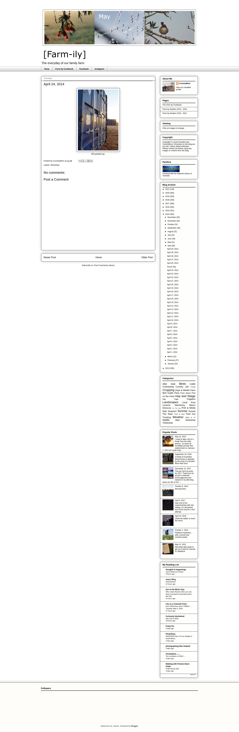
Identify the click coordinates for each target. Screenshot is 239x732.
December (172, 217)
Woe (177, 420)
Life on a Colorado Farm (176, 604)
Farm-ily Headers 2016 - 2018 (174, 109)
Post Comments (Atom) (104, 265)
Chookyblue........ (173, 654)
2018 (167, 200)
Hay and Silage (185, 396)
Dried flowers (171, 582)
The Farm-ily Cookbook (172, 105)
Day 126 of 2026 (172, 618)
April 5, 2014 (172, 338)
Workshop (55, 165)
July (169, 235)
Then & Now (179, 414)
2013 (167, 368)
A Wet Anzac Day (172, 669)
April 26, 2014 (172, 263)
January (171, 364)
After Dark (168, 384)
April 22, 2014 (172, 277)
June (170, 239)
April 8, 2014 (172, 327)
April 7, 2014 (172, 331)
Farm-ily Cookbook (64, 69)
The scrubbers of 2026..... (175, 656)
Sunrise (182, 411)
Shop (46, 69)
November (172, 221)
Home (99, 257)
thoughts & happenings (176, 569)
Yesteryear (167, 423)
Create (193, 387)
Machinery (180, 405)
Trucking (166, 417)
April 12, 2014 (172, 313)
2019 (167, 196)
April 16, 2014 (172, 299)
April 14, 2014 (172, 306)
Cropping (168, 390)
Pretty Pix (170, 626)
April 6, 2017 (180, 500)
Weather (178, 417)
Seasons (172, 411)
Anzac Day (171, 267)
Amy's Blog (171, 579)
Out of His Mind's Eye (175, 589)
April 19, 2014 (172, 288)
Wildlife (165, 420)
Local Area (188, 402)
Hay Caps (170, 399)
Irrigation (191, 399)
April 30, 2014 (172, 249)
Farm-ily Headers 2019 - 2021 (174, 113)
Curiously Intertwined (175, 616)
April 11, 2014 (172, 316)
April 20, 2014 (172, 284)
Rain (164, 411)
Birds (182, 383)
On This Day (176, 408)
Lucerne (166, 405)
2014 (167, 214)
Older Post (147, 257)
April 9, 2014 (172, 324)
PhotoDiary (170, 634)
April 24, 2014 (172, 270)
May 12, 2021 (180, 544)
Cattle (192, 384)
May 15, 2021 (180, 437)
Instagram (99, 69)
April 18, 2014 (172, 291)
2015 (167, 210)
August (171, 232)
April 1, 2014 (172, 352)
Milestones (166, 408)
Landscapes (170, 402)
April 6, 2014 (172, 334)
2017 (167, 203)
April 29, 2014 (172, 252)
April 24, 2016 (180, 516)
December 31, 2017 (183, 469)
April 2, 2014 (172, 349)
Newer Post (50, 257)
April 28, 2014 (172, 256)
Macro (192, 405)
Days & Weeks (182, 390)
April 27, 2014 (172, 260)
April (170, 246)
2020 (167, 193)
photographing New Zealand (178, 646)
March (170, 356)
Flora (176, 393)
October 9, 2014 (181, 486)
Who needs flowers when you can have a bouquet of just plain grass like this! (179, 594)
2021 (167, 189)
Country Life (182, 386)
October (171, 224)
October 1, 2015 (181, 530)
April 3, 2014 (172, 345)
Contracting (168, 386)
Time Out (190, 414)
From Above (185, 393)
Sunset (192, 411)
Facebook (84, 69)
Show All (192, 674)
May (169, 242)
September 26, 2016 (183, 454)
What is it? (190, 417)
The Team (167, 414)
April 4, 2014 (172, 341)
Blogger (134, 726)
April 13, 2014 (172, 309)
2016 (167, 207)
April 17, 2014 (172, 295)
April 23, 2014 (172, 274)
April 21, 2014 (172, 281)
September (172, 228)
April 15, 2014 (172, 302)
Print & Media (188, 408)
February (171, 360)
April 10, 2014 (172, 320)
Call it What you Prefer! (175, 572)
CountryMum (184, 83)
